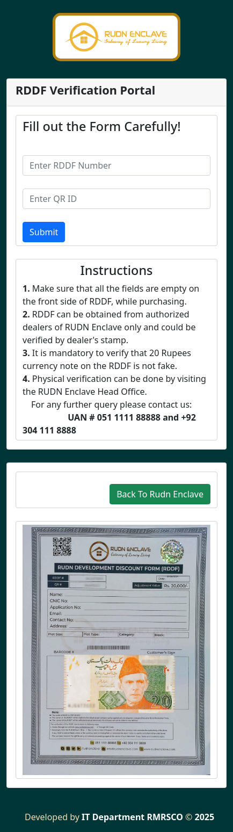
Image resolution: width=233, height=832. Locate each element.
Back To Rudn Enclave (159, 494)
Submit (44, 232)
